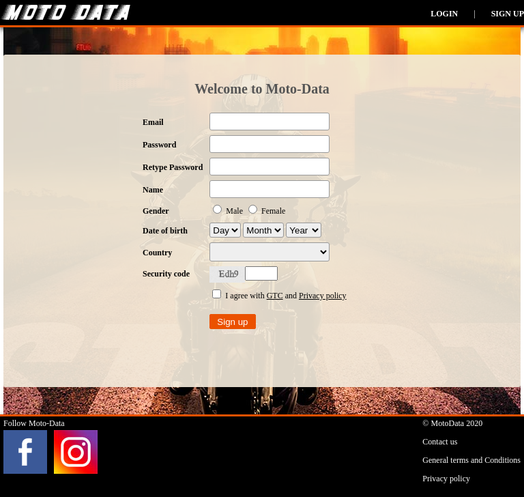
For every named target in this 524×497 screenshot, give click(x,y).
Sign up (507, 13)
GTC (275, 295)
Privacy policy (323, 295)
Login (444, 13)
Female (266, 211)
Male (229, 211)
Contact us (439, 441)
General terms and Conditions (471, 460)
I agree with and (279, 295)
